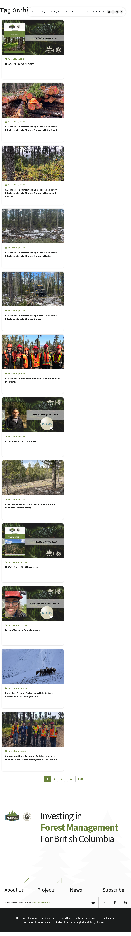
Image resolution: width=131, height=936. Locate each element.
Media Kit (100, 13)
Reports (75, 13)
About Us (35, 13)
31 (71, 778)
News (82, 13)
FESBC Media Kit (38, 906)
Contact (90, 13)
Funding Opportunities (60, 13)
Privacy (47, 906)
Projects (45, 13)
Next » (81, 778)
